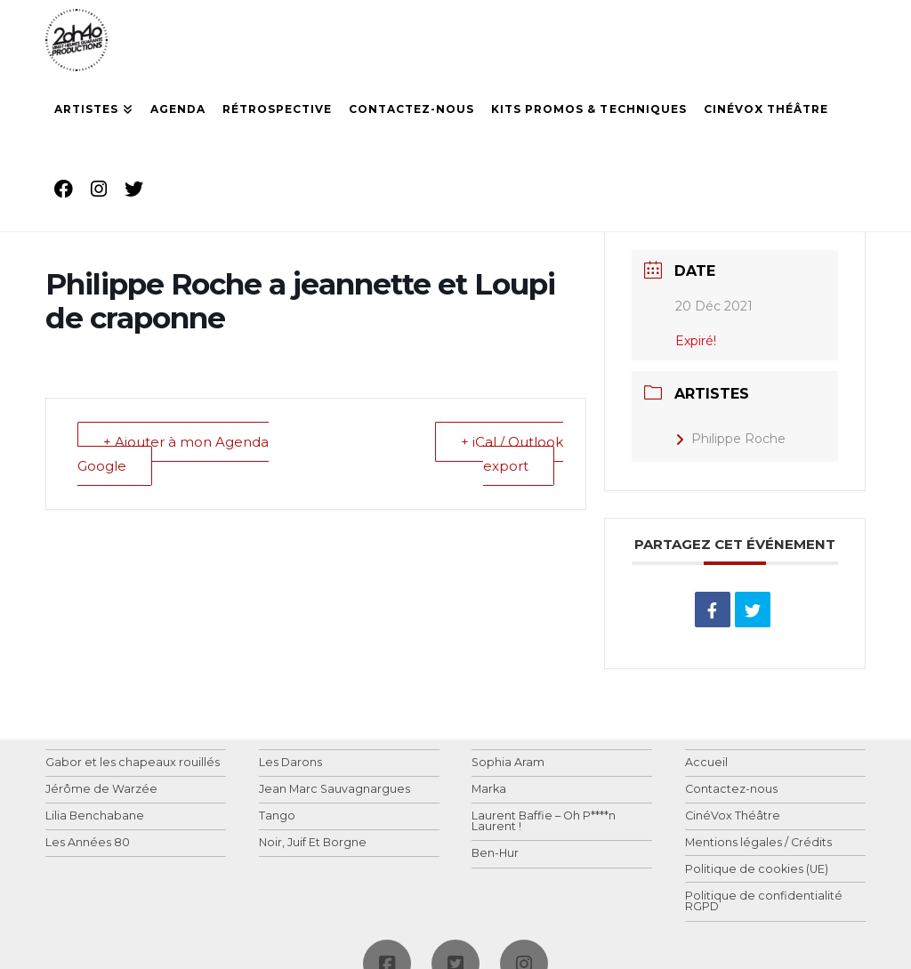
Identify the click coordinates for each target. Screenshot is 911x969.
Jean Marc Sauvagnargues (334, 789)
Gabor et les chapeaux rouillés (132, 763)
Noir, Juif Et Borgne (313, 843)
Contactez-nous (731, 789)
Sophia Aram (508, 763)
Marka (489, 789)
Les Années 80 (87, 843)
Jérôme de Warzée (101, 789)
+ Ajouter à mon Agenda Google (173, 453)
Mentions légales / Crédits (758, 843)
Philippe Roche (730, 439)
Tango (277, 816)
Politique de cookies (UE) (756, 870)
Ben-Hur (495, 854)
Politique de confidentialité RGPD (763, 902)
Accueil (706, 763)
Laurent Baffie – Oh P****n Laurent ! (544, 822)
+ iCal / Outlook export (512, 453)
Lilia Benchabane (94, 816)
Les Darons (290, 763)
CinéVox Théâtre (732, 816)
